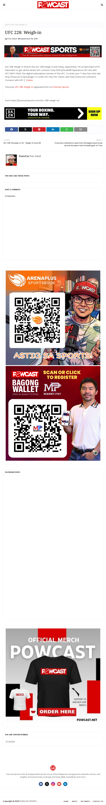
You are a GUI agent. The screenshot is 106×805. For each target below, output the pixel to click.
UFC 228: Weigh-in (24, 86)
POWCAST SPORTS (28, 801)
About (74, 801)
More (30, 80)
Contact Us (98, 801)
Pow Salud (12, 38)
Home (7, 24)
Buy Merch (85, 801)
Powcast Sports (61, 86)
